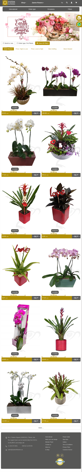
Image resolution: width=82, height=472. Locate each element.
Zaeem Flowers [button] (38, 3)
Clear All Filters (42, 43)
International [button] (13, 9)
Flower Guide (66, 437)
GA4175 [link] (55, 231)
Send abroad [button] (48, 437)
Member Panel (49, 442)
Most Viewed (68, 49)
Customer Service (67, 449)
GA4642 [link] (15, 415)
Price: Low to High (37, 49)
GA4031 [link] (15, 354)
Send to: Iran (8, 43)
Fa (62, 3)
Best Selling (52, 49)
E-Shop (47, 449)
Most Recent (8, 49)
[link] (36, 113)
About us (47, 447)
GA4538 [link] (55, 415)
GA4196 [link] (15, 292)
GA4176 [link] (15, 231)
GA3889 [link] (55, 107)
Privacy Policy (66, 447)
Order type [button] (32, 9)
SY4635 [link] (55, 354)
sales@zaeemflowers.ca (15, 449)
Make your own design (51, 439)
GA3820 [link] (55, 169)
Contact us (48, 444)
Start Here (65, 439)
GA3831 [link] (15, 107)
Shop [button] (23, 3)
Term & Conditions (67, 444)
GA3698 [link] (15, 169)
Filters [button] (70, 9)
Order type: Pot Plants (25, 43)
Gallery (65, 442)
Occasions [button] (51, 9)
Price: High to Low (22, 49)
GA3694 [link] (55, 292)
